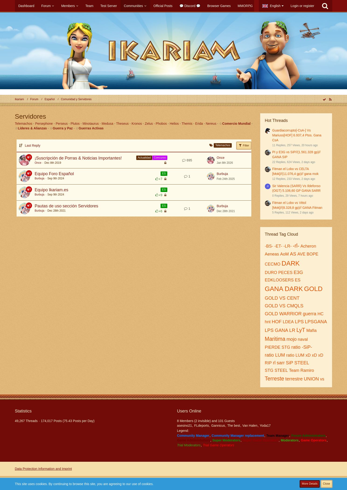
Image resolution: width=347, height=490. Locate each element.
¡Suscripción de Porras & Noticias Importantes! (78, 158)
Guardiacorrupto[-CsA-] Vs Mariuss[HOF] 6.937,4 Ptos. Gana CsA (297, 135)
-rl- (296, 246)
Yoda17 (265, 425)
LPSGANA (316, 321)
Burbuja (39, 178)
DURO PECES (279, 272)
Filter (243, 145)
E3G (298, 272)
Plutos (75, 123)
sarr (281, 362)
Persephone (44, 123)
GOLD (313, 288)
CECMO (272, 264)
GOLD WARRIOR (283, 313)
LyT (300, 330)
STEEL (301, 362)
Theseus (122, 123)
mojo (292, 339)
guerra (309, 313)
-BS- (269, 246)
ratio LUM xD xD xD (304, 355)
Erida (199, 123)
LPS (299, 321)
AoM (284, 254)
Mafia (311, 330)
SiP (289, 362)
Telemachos (23, 123)
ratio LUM (275, 355)
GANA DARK (284, 288)
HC (320, 314)
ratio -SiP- (301, 347)
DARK (291, 263)
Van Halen (249, 425)
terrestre (294, 378)
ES (164, 173)
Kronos (137, 123)
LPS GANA (276, 330)
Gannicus (218, 425)
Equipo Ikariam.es (51, 190)
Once (38, 162)
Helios (174, 123)
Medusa (107, 123)
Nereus (211, 123)
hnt (268, 322)
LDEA (288, 322)
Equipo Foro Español (54, 173)
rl (274, 362)
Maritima (275, 339)
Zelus (149, 123)
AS (293, 253)
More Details (309, 483)
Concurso (160, 157)
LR (292, 330)
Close (326, 483)
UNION (311, 378)
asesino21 (184, 425)
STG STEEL (276, 370)
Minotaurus (91, 123)
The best (233, 425)
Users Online (189, 411)
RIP (268, 363)
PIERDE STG (277, 347)
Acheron (308, 246)
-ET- (278, 246)
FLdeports (201, 425)
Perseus (62, 123)
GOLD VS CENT (282, 298)
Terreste (274, 379)
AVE (301, 254)
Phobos (161, 123)
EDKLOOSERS (279, 280)
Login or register (302, 6)
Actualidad (144, 157)
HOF (277, 321)
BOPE (312, 254)
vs (322, 379)
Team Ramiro (301, 370)
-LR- (288, 246)
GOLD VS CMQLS (284, 305)
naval (303, 339)
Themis (187, 123)
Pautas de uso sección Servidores (66, 206)
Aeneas (272, 254)
